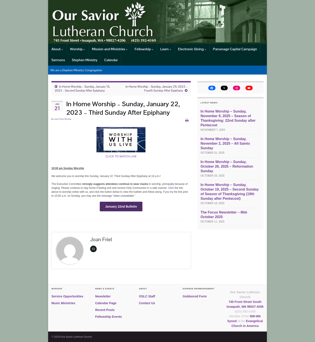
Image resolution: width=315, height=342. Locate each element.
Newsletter (103, 296)
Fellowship (144, 49)
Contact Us (147, 303)
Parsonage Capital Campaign (235, 49)
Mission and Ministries (110, 49)
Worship (77, 49)
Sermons (58, 60)
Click (171, 187)
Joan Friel (58, 119)
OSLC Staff (147, 296)
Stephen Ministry (84, 60)
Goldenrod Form (195, 296)
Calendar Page (105, 303)
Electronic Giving (192, 49)
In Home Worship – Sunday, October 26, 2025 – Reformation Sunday (227, 166)
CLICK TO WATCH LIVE (121, 156)
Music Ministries (63, 303)
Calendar (111, 60)
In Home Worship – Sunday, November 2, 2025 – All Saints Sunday (225, 143)
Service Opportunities (67, 296)
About (57, 49)
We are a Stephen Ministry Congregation (76, 70)
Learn (165, 49)
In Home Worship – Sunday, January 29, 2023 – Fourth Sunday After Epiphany (156, 88)
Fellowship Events (108, 316)
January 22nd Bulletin (121, 206)
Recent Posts (105, 310)
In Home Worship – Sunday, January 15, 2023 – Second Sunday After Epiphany (82, 88)
